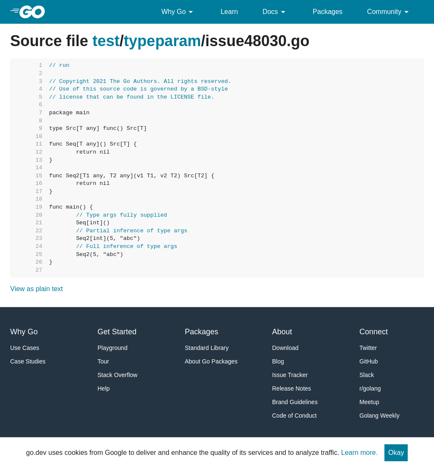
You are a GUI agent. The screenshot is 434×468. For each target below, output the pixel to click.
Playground (112, 347)
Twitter (368, 347)
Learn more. (359, 452)
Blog (278, 361)
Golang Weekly (379, 415)
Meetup (369, 402)
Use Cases (24, 347)
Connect (373, 332)
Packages (327, 11)
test (106, 41)
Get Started (116, 332)
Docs (275, 12)
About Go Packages (211, 361)
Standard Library (207, 347)
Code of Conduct (294, 415)
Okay (396, 452)
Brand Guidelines (294, 402)
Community (389, 12)
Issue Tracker (290, 375)
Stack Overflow (117, 375)
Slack (366, 375)
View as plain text (36, 288)
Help (103, 388)
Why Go (178, 12)
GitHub (368, 361)
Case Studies (27, 361)
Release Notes (291, 388)
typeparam (162, 41)
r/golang (370, 388)
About (282, 332)
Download (285, 347)
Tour (103, 361)
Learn (229, 11)
